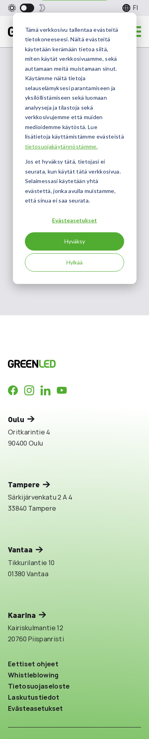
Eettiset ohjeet (33, 664)
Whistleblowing (33, 675)
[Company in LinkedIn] (45, 390)
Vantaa (20, 549)
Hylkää (74, 262)
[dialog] (74, 148)
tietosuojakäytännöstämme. (61, 146)
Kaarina (22, 614)
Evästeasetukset (74, 220)
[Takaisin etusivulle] (60, 364)
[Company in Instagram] (29, 390)
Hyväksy (74, 241)
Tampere (24, 484)
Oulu (16, 419)
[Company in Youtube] (62, 390)
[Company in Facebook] (13, 390)
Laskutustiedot (34, 697)
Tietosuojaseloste (39, 686)
